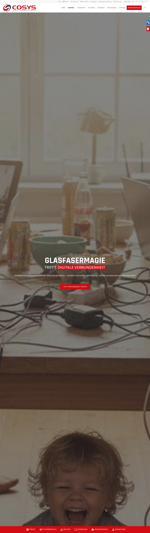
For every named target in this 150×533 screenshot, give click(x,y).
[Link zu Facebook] (136, 1)
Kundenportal (74, 1)
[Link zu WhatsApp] (145, 1)
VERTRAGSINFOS (101, 529)
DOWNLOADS (120, 529)
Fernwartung (84, 1)
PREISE (32, 529)
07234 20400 (127, 1)
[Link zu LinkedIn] (132, 1)
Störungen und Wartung (105, 1)
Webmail (65, 1)
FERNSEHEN (82, 529)
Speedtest (93, 1)
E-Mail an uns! (117, 1)
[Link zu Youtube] (142, 1)
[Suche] (145, 7)
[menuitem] (59, 1)
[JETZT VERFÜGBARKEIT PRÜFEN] (75, 286)
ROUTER (66, 529)
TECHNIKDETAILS (49, 529)
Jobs (59, 1)
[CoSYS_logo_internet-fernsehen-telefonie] (19, 7)
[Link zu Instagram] (139, 1)
